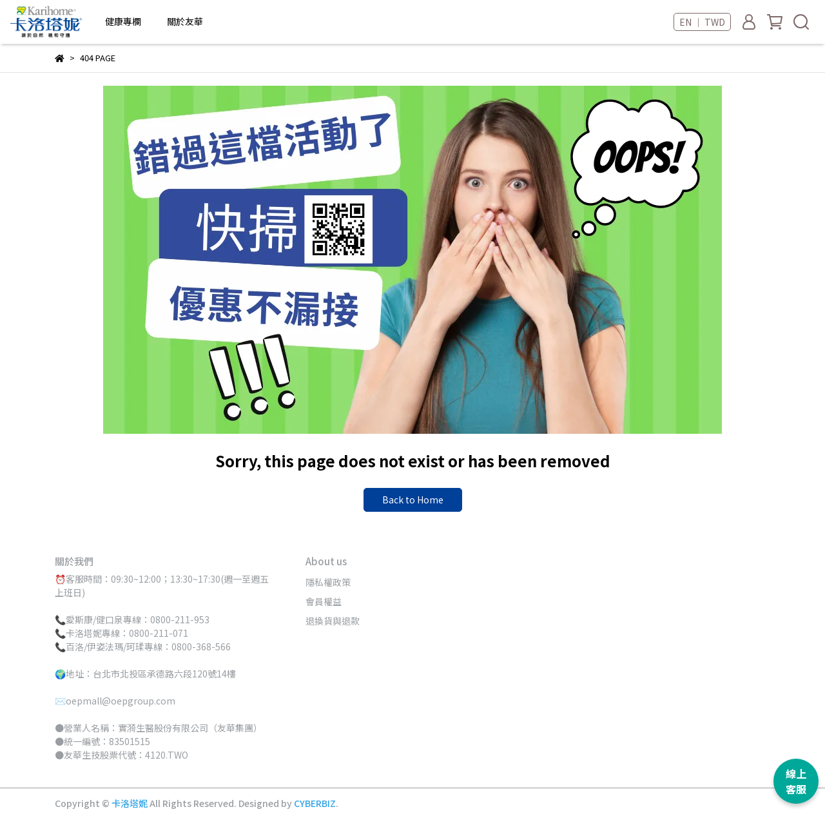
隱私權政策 (328, 582)
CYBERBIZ (315, 803)
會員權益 (324, 601)
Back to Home (412, 499)
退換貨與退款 (333, 620)
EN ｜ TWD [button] (702, 22)
